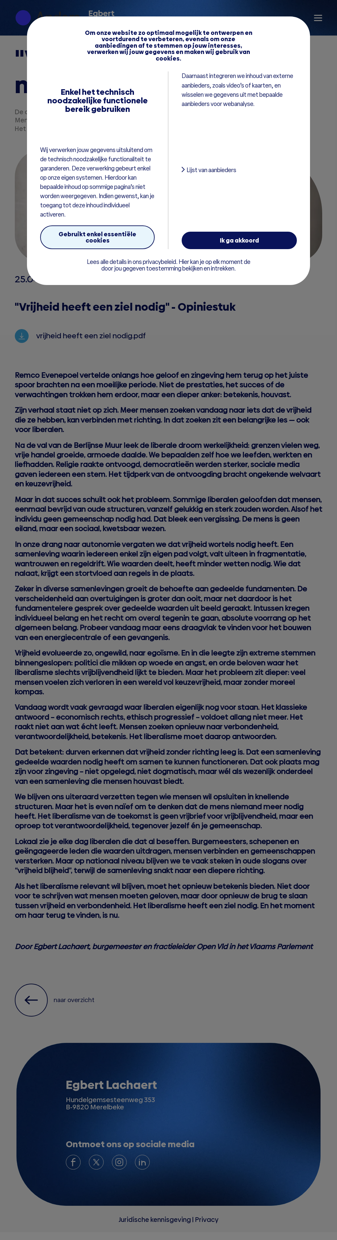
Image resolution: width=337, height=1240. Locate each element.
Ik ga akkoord (239, 240)
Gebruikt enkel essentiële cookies (97, 237)
